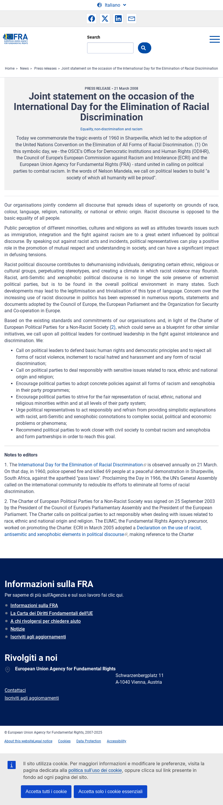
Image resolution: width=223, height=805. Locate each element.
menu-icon (214, 39)
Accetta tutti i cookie (46, 791)
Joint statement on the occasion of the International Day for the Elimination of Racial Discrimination (139, 68)
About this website (18, 741)
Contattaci (15, 690)
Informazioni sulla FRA (34, 605)
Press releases (45, 68)
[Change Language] (112, 5)
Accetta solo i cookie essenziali (110, 791)
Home (10, 68)
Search (93, 37)
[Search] (110, 47)
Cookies (64, 741)
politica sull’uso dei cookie (95, 770)
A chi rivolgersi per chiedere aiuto (45, 621)
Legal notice (42, 741)
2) (113, 327)
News (24, 68)
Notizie (17, 629)
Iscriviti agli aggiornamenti (38, 637)
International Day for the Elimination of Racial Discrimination (80, 465)
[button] (91, 18)
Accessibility (116, 741)
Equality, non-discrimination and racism (111, 129)
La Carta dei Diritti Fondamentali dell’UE (51, 613)
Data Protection (88, 741)
